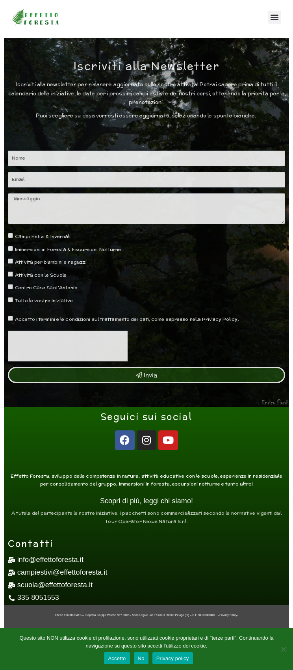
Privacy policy (172, 658)
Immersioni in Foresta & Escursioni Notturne (68, 249)
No (141, 658)
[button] (274, 17)
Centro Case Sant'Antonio (46, 287)
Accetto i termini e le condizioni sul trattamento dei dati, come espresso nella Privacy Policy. (127, 319)
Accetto (117, 658)
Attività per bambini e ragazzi (51, 262)
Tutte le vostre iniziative (44, 300)
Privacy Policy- (228, 615)
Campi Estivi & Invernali (42, 236)
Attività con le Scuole (41, 275)
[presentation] (68, 346)
